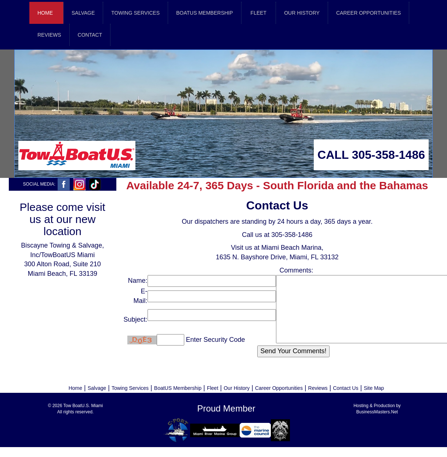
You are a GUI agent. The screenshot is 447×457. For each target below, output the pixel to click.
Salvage (97, 388)
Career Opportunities (279, 388)
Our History (237, 388)
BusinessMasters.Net (377, 411)
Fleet (212, 388)
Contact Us (345, 388)
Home (45, 13)
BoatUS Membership (177, 388)
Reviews (318, 388)
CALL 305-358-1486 (371, 154)
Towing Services (130, 388)
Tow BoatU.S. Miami (83, 405)
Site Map (374, 388)
